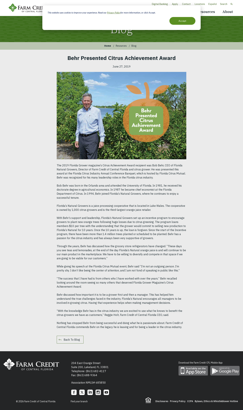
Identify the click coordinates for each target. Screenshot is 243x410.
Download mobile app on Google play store (225, 370)
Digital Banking (160, 4)
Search (223, 4)
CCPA (190, 401)
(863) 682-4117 (96, 371)
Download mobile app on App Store (193, 370)
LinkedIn (90, 392)
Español (212, 4)
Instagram (98, 392)
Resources (206, 11)
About (227, 11)
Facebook (74, 392)
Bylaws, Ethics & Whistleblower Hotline (216, 401)
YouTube (106, 392)
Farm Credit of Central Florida (30, 8)
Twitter (82, 392)
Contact (186, 4)
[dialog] (121, 17)
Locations (200, 4)
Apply (175, 4)
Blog (134, 45)
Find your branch (79, 401)
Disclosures (161, 401)
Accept (182, 20)
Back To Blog (72, 339)
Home (107, 45)
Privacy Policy (113, 12)
